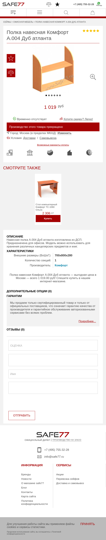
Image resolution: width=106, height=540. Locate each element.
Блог (24, 487)
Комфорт (61, 266)
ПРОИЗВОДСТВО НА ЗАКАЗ (66, 440)
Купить (48, 219)
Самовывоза (48, 138)
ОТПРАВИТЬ (21, 415)
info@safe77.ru (54, 456)
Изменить (64, 133)
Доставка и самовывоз (70, 483)
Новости (26, 478)
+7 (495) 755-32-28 (83, 4)
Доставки (29, 138)
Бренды (26, 474)
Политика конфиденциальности (34, 503)
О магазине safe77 (32, 483)
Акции (60, 474)
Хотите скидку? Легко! (78, 119)
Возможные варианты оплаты (53, 145)
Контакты (26, 492)
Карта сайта (28, 496)
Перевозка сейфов (67, 478)
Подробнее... (87, 321)
